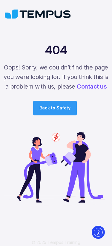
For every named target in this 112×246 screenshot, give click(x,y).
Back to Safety (54, 107)
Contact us (92, 86)
